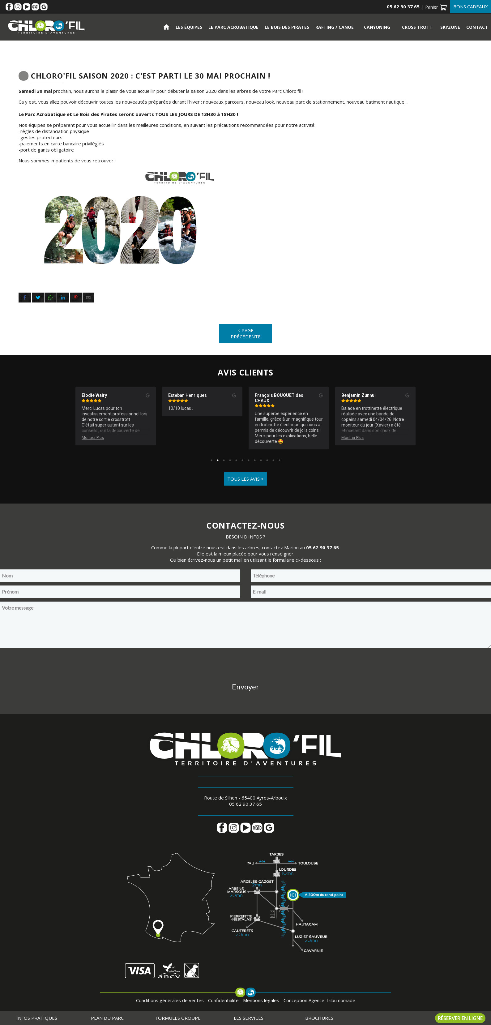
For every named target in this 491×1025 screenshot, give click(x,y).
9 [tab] (261, 460)
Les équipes (189, 27)
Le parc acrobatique (233, 27)
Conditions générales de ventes (170, 1000)
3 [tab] (224, 460)
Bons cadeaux (470, 6)
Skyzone (450, 27)
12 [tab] (279, 460)
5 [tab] (236, 460)
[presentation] (245, 664)
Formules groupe (178, 1018)
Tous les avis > (245, 479)
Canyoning (377, 27)
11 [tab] (273, 460)
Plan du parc (107, 1018)
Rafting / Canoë (334, 27)
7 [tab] (249, 460)
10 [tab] (267, 460)
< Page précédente (246, 333)
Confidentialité (223, 1000)
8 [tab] (255, 460)
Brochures (319, 1018)
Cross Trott (417, 27)
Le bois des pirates (287, 27)
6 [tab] (242, 460)
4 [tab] (230, 460)
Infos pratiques (36, 1018)
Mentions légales (261, 1000)
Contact (477, 27)
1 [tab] (211, 460)
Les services (248, 1018)
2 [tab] (218, 460)
